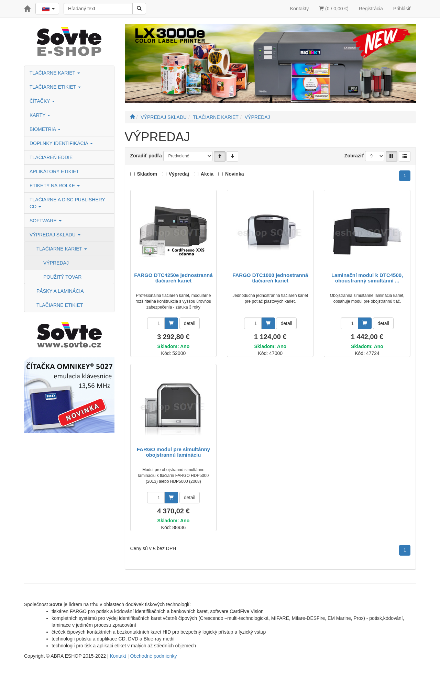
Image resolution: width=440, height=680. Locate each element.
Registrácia (371, 8)
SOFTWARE (46, 220)
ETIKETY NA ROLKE (55, 185)
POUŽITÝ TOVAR (62, 277)
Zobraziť (354, 155)
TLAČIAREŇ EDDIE (51, 157)
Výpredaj (179, 174)
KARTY (40, 115)
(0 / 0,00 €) (334, 8)
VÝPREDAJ (56, 263)
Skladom (147, 174)
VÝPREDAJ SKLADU (55, 234)
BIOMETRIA (45, 129)
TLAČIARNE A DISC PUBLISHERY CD (67, 203)
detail (189, 323)
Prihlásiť (402, 8)
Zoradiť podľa (146, 155)
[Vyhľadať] (139, 8)
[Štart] (132, 117)
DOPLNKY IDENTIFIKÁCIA (61, 143)
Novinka (234, 174)
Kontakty (299, 8)
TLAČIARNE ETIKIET (55, 87)
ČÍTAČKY (42, 101)
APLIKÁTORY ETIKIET (54, 171)
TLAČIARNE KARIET (55, 73)
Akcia (207, 174)
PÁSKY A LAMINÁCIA (60, 291)
